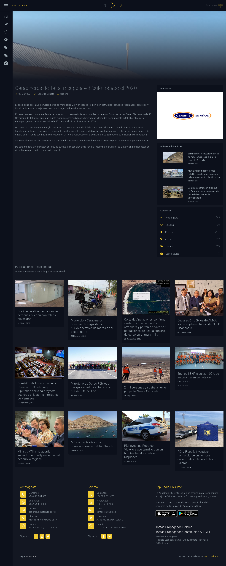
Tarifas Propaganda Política (174, 527)
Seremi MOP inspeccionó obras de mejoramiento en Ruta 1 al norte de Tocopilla (203, 157)
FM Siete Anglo (163, 543)
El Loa (165, 239)
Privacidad (31, 556)
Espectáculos (169, 254)
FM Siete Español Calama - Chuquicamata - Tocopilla (182, 540)
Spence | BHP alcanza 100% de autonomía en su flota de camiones (198, 377)
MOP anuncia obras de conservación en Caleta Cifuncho (92, 444)
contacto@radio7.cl (106, 512)
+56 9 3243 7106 (105, 504)
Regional (167, 232)
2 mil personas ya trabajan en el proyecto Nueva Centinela (145, 389)
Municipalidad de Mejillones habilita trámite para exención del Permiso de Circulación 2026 (204, 174)
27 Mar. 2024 (25, 94)
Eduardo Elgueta (45, 94)
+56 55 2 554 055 (37, 496)
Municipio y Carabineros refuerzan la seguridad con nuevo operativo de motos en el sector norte (92, 326)
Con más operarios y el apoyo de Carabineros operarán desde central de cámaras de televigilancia (203, 193)
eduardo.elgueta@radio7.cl (42, 512)
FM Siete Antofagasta (166, 536)
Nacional (64, 94)
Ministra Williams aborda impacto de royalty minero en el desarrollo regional (39, 455)
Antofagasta (169, 217)
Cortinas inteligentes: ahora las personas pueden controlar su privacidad (38, 315)
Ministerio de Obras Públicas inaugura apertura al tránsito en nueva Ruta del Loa (91, 387)
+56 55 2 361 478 (105, 496)
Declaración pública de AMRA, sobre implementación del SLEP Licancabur (199, 324)
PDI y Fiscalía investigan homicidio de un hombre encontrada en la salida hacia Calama (197, 457)
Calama (166, 246)
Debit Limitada (211, 556)
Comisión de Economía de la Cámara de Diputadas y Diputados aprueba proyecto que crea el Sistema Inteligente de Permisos (38, 391)
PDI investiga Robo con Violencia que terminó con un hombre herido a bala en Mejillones (143, 451)
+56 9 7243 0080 (37, 504)
